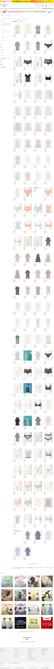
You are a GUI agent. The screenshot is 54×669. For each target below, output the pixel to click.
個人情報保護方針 (6, 667)
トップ (13, 14)
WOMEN (2, 15)
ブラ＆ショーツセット (5, 30)
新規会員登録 (43, 646)
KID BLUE (16, 14)
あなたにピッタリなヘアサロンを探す (5, 663)
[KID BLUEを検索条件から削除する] (10, 58)
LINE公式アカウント (44, 650)
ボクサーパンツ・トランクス (5, 32)
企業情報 (2, 667)
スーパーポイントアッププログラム (33, 646)
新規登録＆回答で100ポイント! (39, 3)
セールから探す (16, 650)
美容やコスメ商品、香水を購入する (19, 663)
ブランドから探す (16, 646)
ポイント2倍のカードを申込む (33, 663)
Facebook (42, 647)
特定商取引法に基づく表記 (31, 653)
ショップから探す (16, 647)
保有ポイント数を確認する (45, 663)
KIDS (9, 15)
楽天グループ (47, 3)
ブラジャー (3, 28)
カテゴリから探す (16, 649)
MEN (6, 15)
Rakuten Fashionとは (31, 647)
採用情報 (15, 667)
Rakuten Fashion (3, 646)
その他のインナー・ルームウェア (5, 37)
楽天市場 (51, 3)
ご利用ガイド (30, 649)
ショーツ (3, 26)
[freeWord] (6, 19)
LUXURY (2, 647)
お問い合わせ (30, 650)
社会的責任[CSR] (11, 667)
